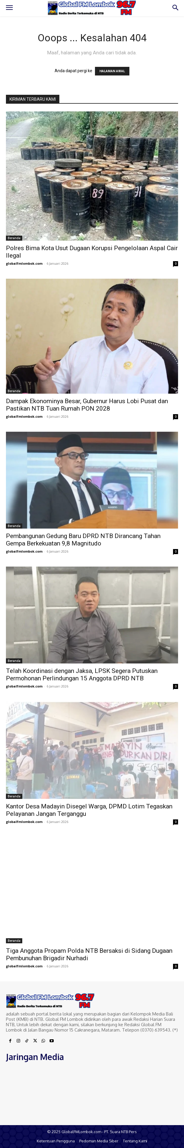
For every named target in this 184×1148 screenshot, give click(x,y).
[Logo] (92, 7)
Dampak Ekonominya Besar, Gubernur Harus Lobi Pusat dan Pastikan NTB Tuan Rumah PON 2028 (87, 405)
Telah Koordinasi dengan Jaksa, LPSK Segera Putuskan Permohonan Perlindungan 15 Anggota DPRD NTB (82, 674)
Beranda (14, 238)
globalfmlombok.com (24, 263)
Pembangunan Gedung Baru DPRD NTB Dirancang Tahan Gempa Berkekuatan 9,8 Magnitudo (83, 539)
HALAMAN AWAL (112, 71)
